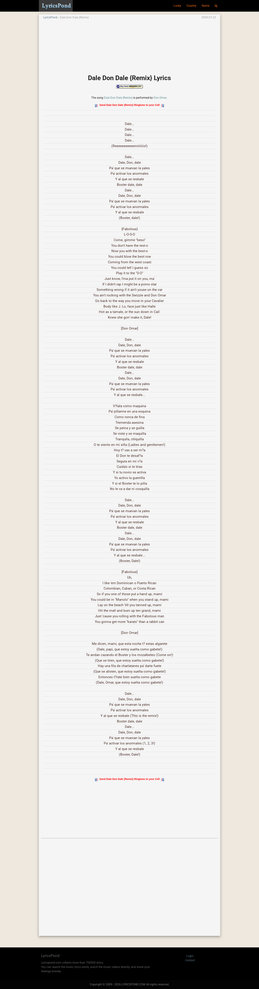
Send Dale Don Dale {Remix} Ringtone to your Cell (129, 105)
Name (205, 5)
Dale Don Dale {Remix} (118, 97)
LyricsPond (50, 17)
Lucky (177, 5)
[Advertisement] (129, 45)
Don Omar (160, 97)
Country (191, 5)
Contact (190, 960)
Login (190, 956)
